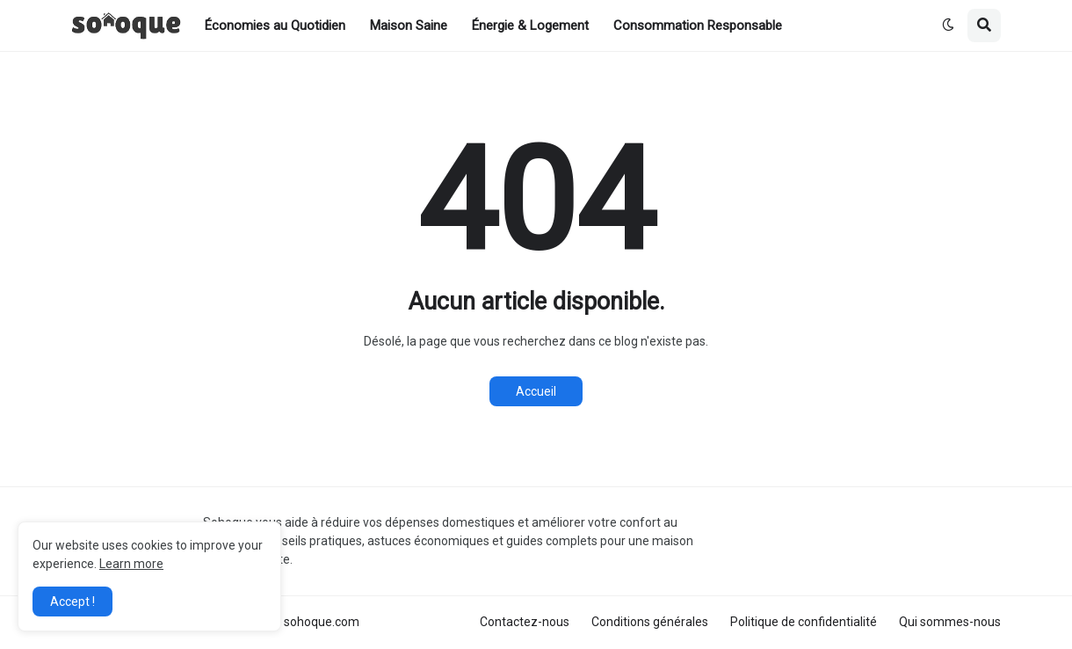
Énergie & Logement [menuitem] (530, 25)
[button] (948, 25)
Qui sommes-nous (950, 622)
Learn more (131, 564)
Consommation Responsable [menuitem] (697, 25)
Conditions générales (649, 622)
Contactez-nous (524, 622)
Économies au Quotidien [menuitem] (275, 25)
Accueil (536, 391)
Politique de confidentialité (803, 622)
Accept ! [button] (72, 601)
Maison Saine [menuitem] (408, 25)
